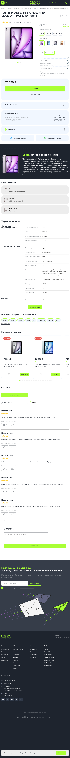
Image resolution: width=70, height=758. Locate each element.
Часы (3, 660)
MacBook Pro (48, 665)
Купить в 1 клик (35, 95)
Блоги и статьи (34, 654)
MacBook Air (48, 668)
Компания (34, 647)
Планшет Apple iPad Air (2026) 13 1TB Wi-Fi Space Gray (15, 366)
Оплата (15, 660)
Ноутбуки (4, 657)
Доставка (16, 657)
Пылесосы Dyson (49, 663)
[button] (19, 381)
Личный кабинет (18, 652)
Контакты (33, 660)
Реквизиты (33, 657)
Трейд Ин (16, 668)
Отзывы (15, 654)
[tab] (17, 62)
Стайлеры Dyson (49, 660)
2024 (28, 321)
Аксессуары (5, 665)
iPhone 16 (47, 654)
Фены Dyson (48, 657)
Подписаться (34, 584)
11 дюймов (41, 321)
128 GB (5, 321)
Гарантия (16, 665)
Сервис (15, 663)
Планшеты (4, 654)
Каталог (4, 647)
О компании (34, 652)
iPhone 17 (47, 652)
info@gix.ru (7, 686)
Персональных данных (27, 589)
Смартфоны (5, 652)
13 (34, 321)
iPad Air (50, 321)
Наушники (4, 663)
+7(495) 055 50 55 (9, 683)
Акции (15, 671)
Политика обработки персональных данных (35, 715)
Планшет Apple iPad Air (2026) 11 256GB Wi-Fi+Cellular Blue (47, 366)
